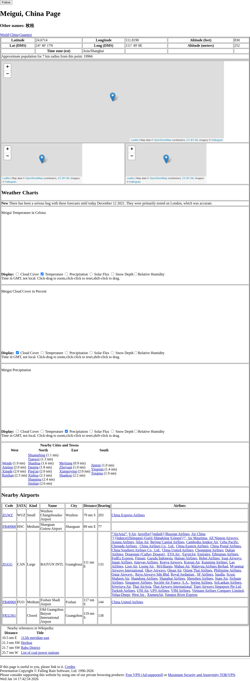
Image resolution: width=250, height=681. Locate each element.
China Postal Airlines (225, 546)
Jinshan (33, 483)
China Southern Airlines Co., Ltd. (136, 550)
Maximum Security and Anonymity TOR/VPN (201, 675)
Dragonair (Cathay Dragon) (145, 554)
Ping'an (33, 471)
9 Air (132, 534)
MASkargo (165, 566)
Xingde (7, 471)
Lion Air (131, 566)
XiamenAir (155, 595)
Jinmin (96, 465)
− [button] (7, 74)
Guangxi (26, 35)
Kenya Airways (171, 562)
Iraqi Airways (231, 558)
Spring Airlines (201, 582)
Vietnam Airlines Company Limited (217, 590)
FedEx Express (122, 558)
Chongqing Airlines (209, 550)
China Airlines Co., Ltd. (157, 546)
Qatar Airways (122, 574)
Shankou (65, 475)
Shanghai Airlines (172, 578)
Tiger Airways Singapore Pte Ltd (217, 586)
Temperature (54, 274)
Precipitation (78, 274)
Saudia (220, 574)
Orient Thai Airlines (197, 570)
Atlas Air (141, 542)
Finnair (140, 558)
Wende (7, 463)
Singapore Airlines (138, 582)
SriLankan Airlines (227, 582)
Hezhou (26, 643)
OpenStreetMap (162, 140)
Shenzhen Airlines (200, 578)
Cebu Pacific (229, 542)
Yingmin (97, 469)
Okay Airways (155, 570)
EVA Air (173, 554)
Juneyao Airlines (146, 562)
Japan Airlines (122, 562)
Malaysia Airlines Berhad (209, 566)
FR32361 (9, 615)
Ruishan (8, 475)
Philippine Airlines (227, 570)
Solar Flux (101, 274)
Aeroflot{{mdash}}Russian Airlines (163, 534)
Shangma (35, 479)
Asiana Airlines (123, 542)
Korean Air (192, 562)
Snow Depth (124, 274)
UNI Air (142, 590)
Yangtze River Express (181, 595)
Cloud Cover (29, 274)
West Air (138, 595)
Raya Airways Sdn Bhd (152, 574)
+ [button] (7, 67)
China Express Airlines (128, 515)
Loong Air (147, 566)
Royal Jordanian (183, 574)
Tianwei (34, 459)
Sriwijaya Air (121, 586)
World (4, 35)
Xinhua (33, 475)
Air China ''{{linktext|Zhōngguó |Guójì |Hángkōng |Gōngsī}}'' (159, 536)
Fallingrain (217, 140)
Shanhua (34, 463)
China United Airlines (177, 550)
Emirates (203, 554)
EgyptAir (189, 554)
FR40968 (9, 526)
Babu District (30, 648)
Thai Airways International (172, 586)
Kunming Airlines (214, 562)
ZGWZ (7, 515)
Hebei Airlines (209, 558)
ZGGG (7, 564)
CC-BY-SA (192, 140)
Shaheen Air (120, 578)
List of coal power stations (40, 652)
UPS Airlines (159, 590)
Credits (70, 667)
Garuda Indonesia (160, 558)
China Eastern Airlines (192, 546)
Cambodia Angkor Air (202, 542)
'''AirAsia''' (119, 534)
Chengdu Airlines (125, 546)
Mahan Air (182, 566)
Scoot (230, 574)
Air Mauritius (197, 538)
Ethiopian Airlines (225, 554)
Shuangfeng (36, 455)
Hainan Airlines (185, 558)
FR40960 (9, 602)
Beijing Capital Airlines (167, 542)
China (14, 35)
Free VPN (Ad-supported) (144, 675)
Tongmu (97, 473)
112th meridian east (35, 638)
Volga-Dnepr (121, 595)
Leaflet (134, 140)
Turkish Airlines (123, 590)
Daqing (33, 467)
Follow (6, 2)
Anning (7, 467)
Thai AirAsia (142, 586)
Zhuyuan (65, 467)
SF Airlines (205, 574)
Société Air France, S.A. (171, 582)
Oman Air (174, 570)
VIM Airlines (180, 590)
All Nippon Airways (223, 538)
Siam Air (221, 578)
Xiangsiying (68, 471)
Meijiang (65, 463)
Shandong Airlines (144, 578)
